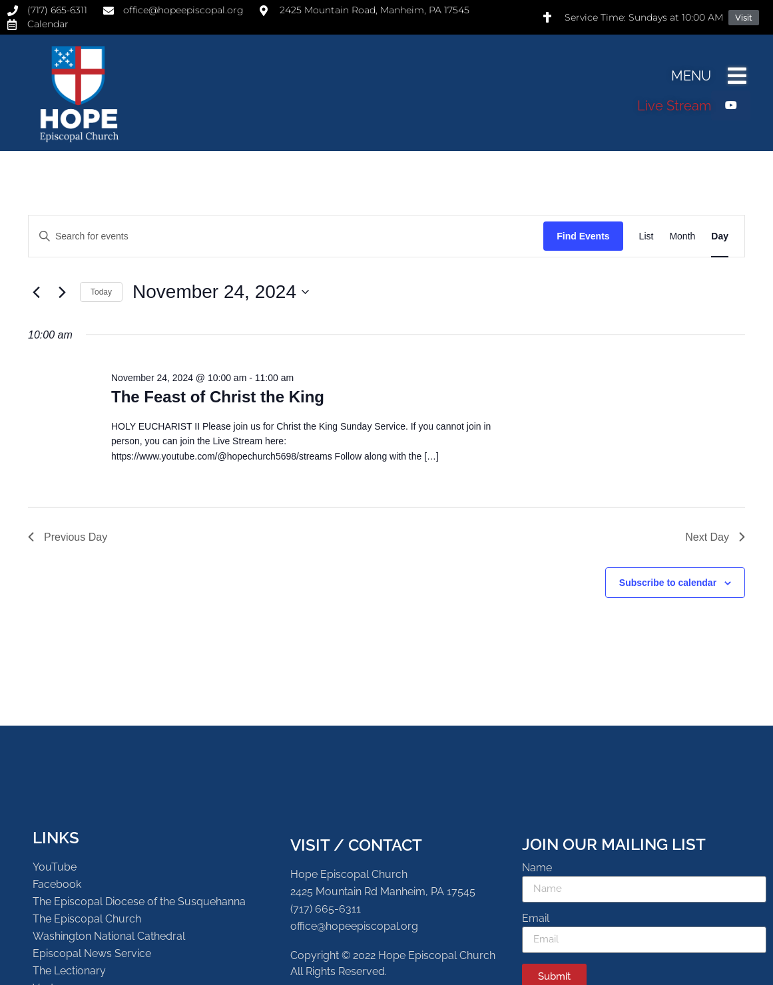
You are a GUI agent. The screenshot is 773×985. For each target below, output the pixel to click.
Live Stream (674, 106)
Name (537, 868)
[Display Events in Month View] (682, 236)
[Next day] (62, 292)
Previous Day (67, 537)
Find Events (583, 236)
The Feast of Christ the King (217, 397)
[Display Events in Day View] (719, 236)
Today (101, 292)
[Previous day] (36, 292)
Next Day (715, 537)
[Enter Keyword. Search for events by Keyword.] (286, 236)
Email (535, 918)
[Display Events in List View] (646, 236)
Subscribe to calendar (667, 582)
